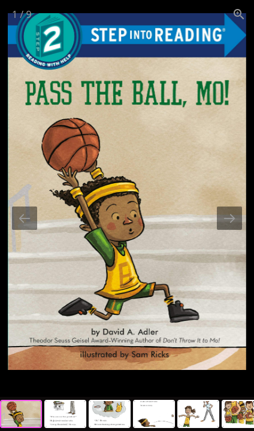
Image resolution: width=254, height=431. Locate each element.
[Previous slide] (24, 218)
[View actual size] (239, 14)
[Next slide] (229, 218)
